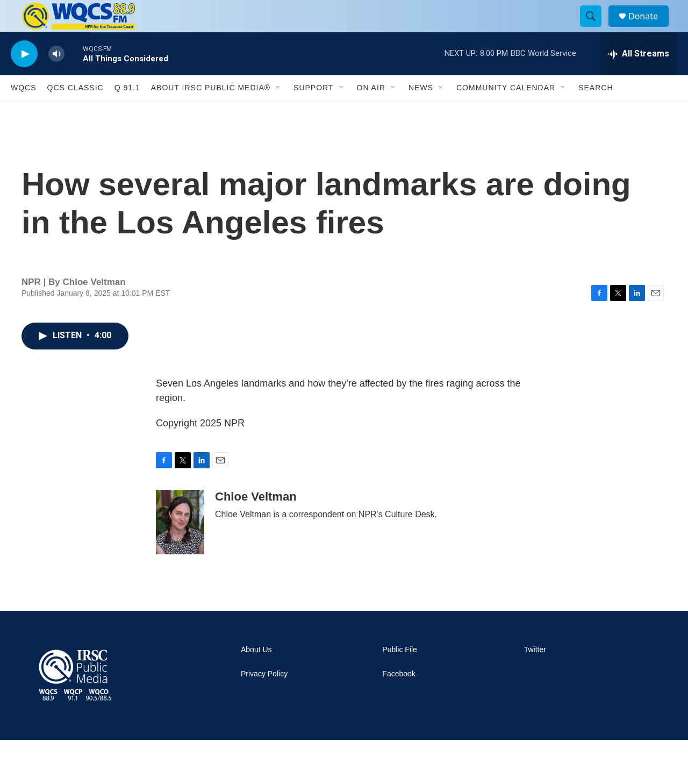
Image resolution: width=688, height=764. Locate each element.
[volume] (56, 78)
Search (595, 112)
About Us (256, 674)
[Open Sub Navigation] (278, 112)
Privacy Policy (264, 698)
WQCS (24, 112)
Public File (399, 674)
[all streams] (638, 77)
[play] (24, 78)
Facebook (398, 698)
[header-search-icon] (595, 28)
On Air (371, 112)
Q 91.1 (127, 112)
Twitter (535, 674)
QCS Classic (75, 112)
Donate (649, 28)
